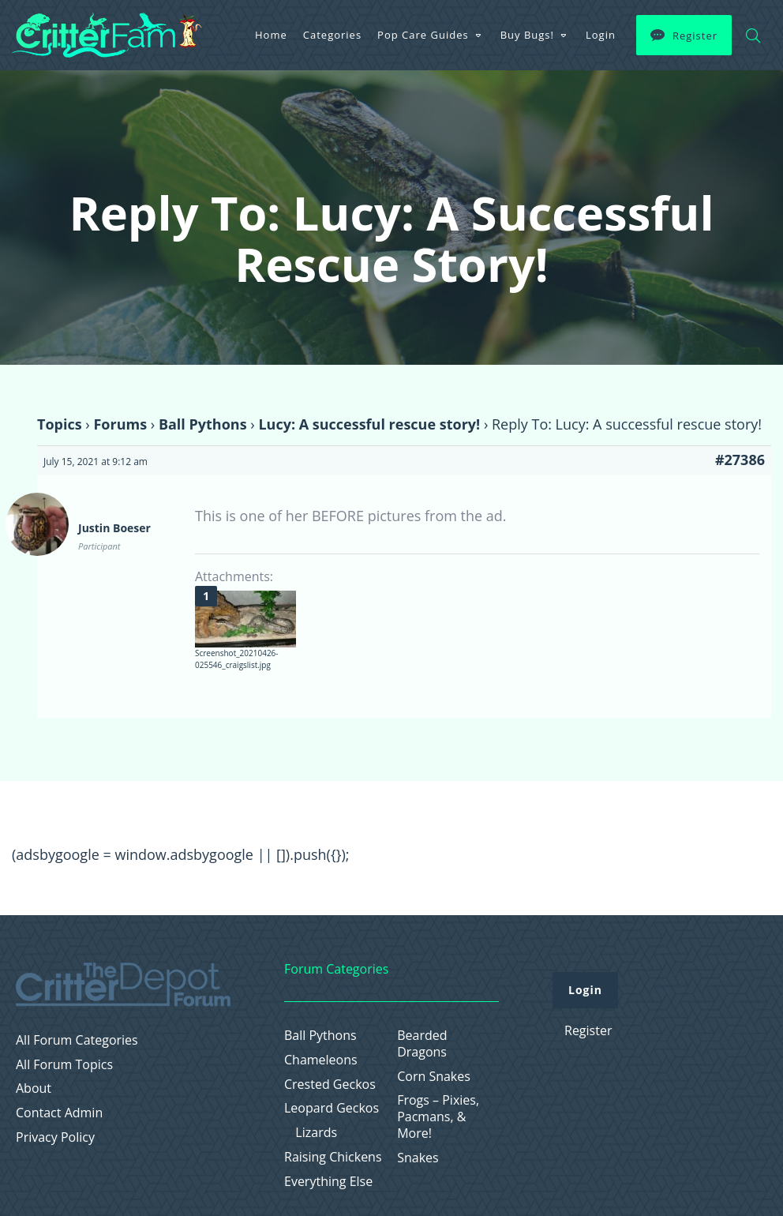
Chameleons (321, 1060)
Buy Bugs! (527, 35)
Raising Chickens (333, 1157)
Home (271, 35)
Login (601, 35)
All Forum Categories (77, 1040)
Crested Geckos (330, 1084)
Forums (120, 424)
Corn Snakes (433, 1076)
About (33, 1088)
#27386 (740, 459)
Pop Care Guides (423, 35)
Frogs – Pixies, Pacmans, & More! (438, 1116)
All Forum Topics (64, 1064)
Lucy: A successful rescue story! (369, 424)
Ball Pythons (203, 424)
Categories (332, 35)
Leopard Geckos (331, 1108)
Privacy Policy (55, 1137)
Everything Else (328, 1181)
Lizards (316, 1132)
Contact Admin (59, 1113)
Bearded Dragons (422, 1043)
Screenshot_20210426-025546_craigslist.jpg (237, 658)
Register (694, 35)
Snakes (418, 1158)
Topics (59, 424)
